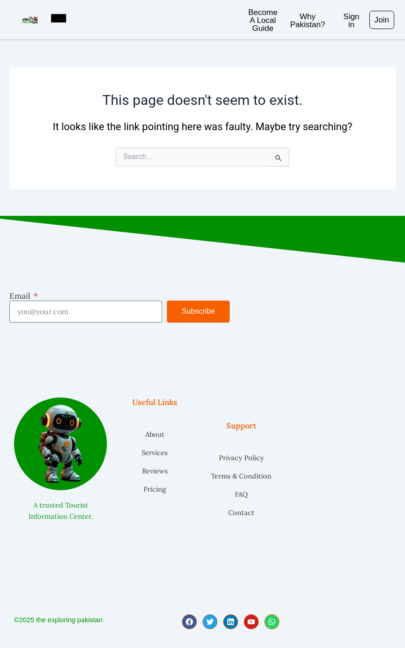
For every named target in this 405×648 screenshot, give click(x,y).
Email (20, 296)
